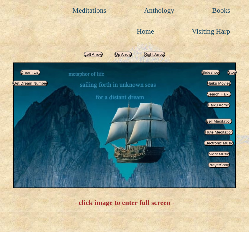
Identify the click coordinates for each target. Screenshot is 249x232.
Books (221, 10)
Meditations (89, 10)
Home (145, 31)
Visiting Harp (211, 31)
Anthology (159, 10)
